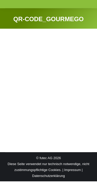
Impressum (72, 170)
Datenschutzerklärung (48, 176)
